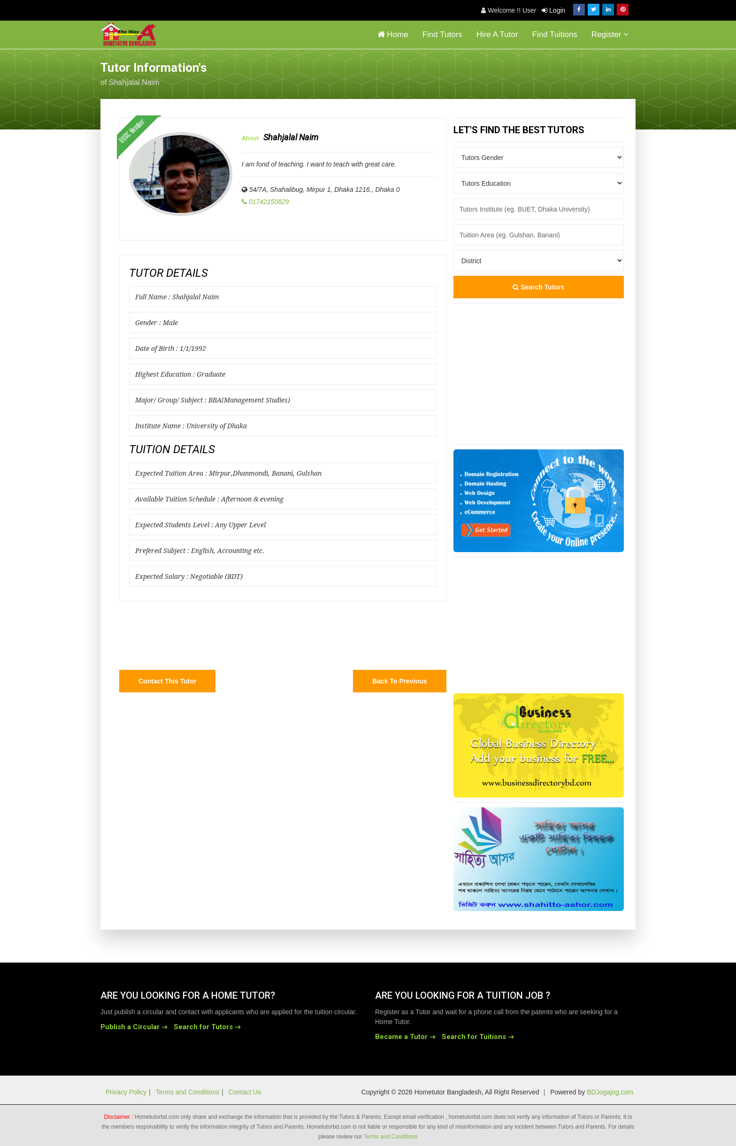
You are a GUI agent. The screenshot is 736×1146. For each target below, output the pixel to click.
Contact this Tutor (167, 681)
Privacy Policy (126, 1092)
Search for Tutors (203, 1027)
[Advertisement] (560, 73)
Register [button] (610, 34)
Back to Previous (399, 681)
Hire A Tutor (497, 34)
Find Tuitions (554, 34)
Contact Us (245, 1092)
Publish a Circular (130, 1027)
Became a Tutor (401, 1036)
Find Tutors (442, 34)
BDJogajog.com (610, 1092)
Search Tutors (538, 287)
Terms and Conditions (187, 1092)
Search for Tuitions (474, 1036)
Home (392, 34)
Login (553, 10)
